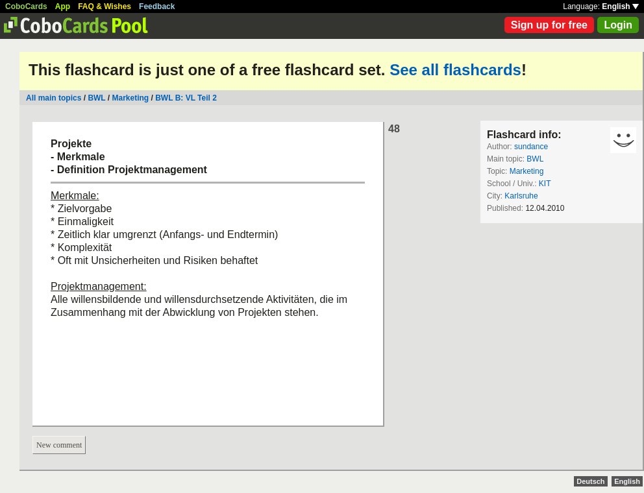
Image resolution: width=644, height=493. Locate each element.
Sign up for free (549, 24)
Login (618, 24)
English (620, 6)
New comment (59, 445)
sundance (531, 146)
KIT (545, 183)
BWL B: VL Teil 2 (186, 97)
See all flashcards (455, 69)
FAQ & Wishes (104, 6)
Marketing (130, 97)
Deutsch (590, 481)
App (62, 6)
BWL (96, 97)
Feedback (157, 6)
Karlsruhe (521, 195)
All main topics (53, 97)
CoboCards (26, 6)
